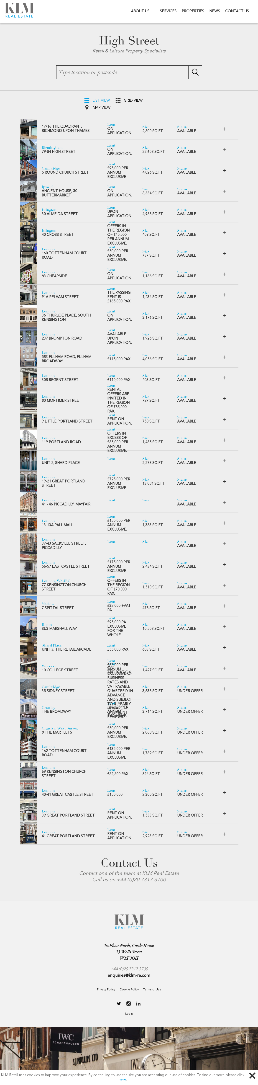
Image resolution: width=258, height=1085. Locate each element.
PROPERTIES (193, 11)
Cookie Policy (129, 989)
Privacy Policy (106, 989)
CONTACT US (237, 11)
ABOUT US (140, 11)
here (122, 1079)
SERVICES (168, 11)
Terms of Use (152, 989)
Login (129, 1013)
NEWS (214, 11)
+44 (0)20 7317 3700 (129, 969)
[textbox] (129, 72)
